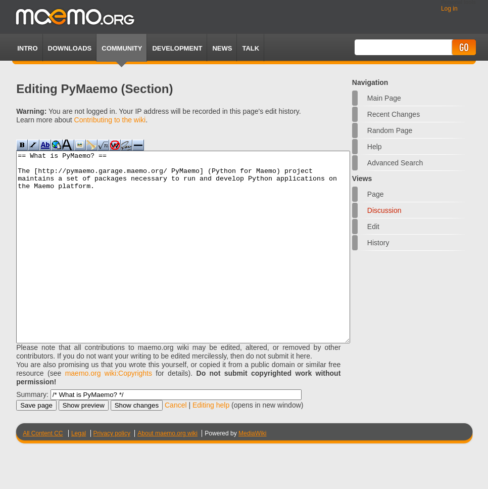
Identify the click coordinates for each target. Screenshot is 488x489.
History (378, 243)
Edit (373, 227)
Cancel (176, 443)
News (222, 48)
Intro (27, 48)
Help (374, 147)
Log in (449, 8)
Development (177, 48)
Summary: (32, 432)
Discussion (384, 210)
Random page (390, 130)
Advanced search (395, 163)
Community (122, 48)
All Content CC (43, 471)
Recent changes (393, 114)
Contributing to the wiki (110, 120)
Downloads (70, 48)
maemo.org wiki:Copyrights (108, 411)
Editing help (210, 443)
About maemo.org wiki (167, 471)
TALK (250, 48)
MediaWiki (252, 471)
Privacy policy (111, 471)
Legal (78, 471)
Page (375, 194)
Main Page (384, 98)
